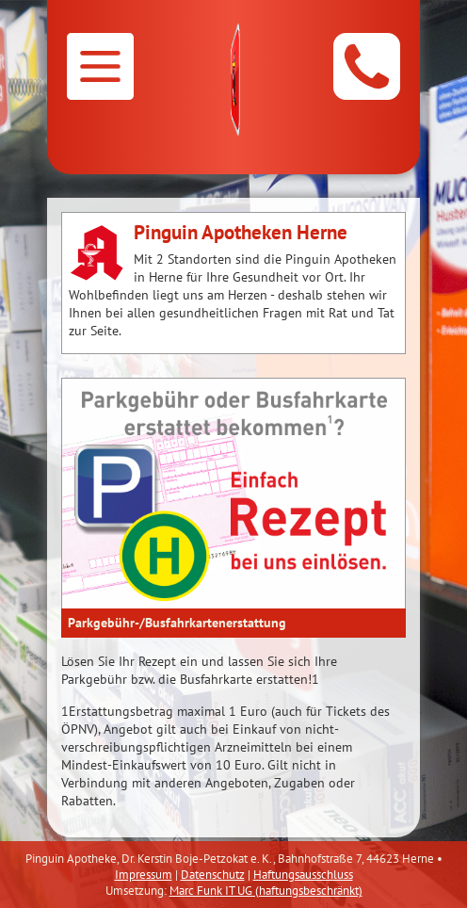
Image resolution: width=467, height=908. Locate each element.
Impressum (143, 875)
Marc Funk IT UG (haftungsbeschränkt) (265, 891)
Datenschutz (213, 875)
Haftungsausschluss (303, 875)
